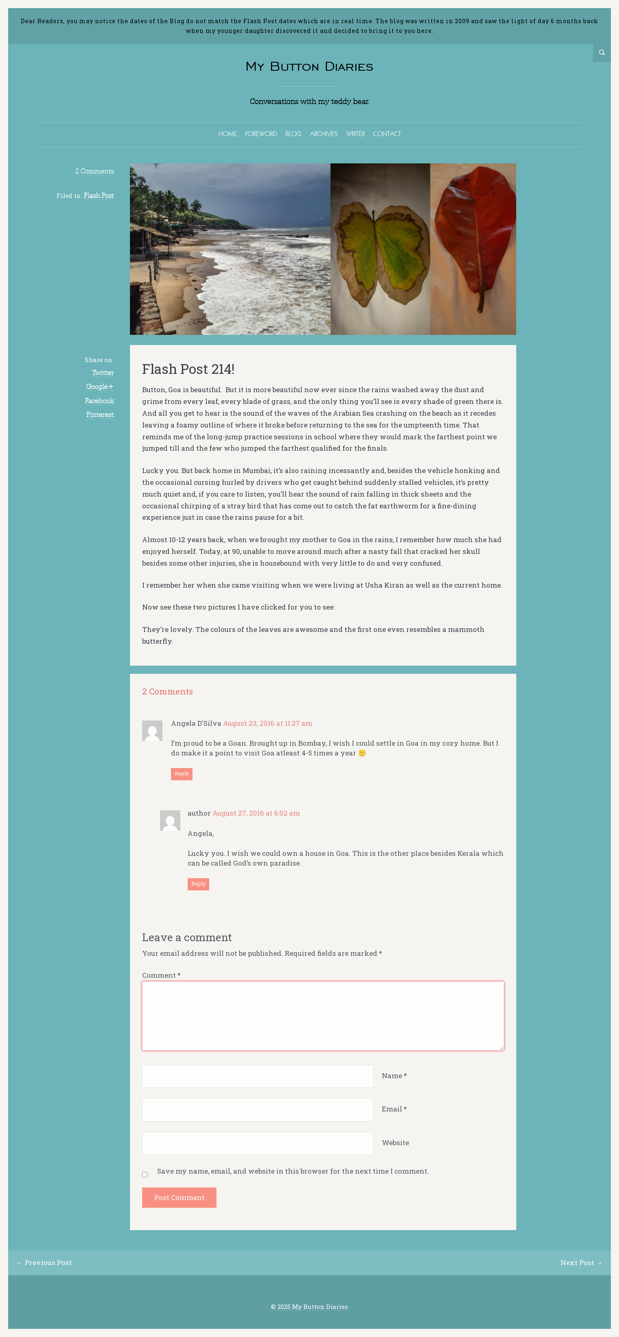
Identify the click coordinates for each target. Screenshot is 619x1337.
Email (394, 1108)
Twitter (103, 373)
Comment (161, 975)
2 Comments (94, 171)
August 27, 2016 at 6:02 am (256, 813)
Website (395, 1142)
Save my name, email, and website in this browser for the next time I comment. (293, 1171)
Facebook (99, 401)
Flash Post (99, 195)
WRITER (355, 134)
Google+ (100, 386)
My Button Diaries (309, 66)
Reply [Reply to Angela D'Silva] (182, 773)
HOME (228, 134)
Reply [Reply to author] (198, 883)
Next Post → (582, 1262)
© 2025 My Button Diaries (309, 1307)
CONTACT (387, 134)
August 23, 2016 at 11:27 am (267, 723)
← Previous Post (44, 1262)
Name (394, 1075)
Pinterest (100, 414)
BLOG (293, 134)
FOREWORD (261, 134)
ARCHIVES (324, 134)
